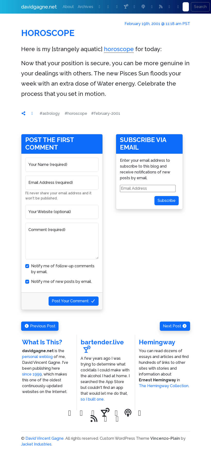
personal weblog (37, 356)
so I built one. (92, 399)
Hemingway (157, 342)
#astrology (50, 113)
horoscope (119, 49)
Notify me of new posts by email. (61, 281)
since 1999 (32, 374)
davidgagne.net (39, 7)
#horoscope (76, 113)
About (68, 6)
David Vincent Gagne (44, 438)
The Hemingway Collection (163, 386)
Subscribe (167, 200)
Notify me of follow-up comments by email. (62, 269)
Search (200, 6)
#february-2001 (105, 113)
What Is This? (42, 342)
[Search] (186, 6)
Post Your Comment (73, 301)
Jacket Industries (36, 444)
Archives (85, 6)
